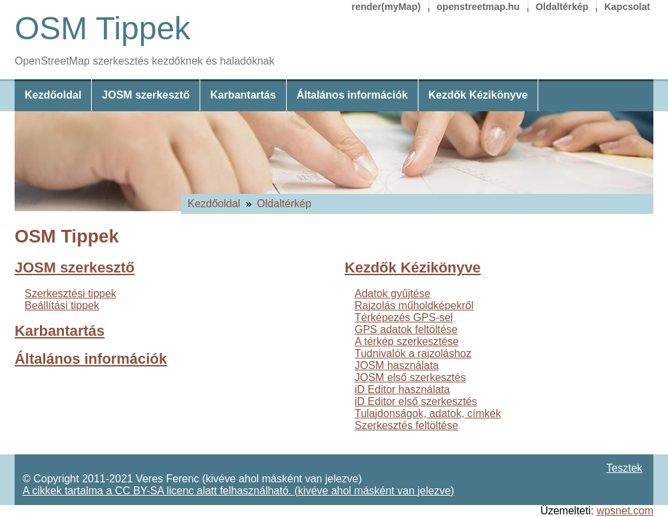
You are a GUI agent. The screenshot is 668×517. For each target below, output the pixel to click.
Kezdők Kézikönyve (478, 95)
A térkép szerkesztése (407, 341)
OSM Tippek (102, 28)
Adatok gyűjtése (392, 293)
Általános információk (352, 95)
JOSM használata (396, 365)
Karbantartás (243, 95)
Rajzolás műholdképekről (414, 305)
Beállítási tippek (62, 305)
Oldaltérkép (562, 6)
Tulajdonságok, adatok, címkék (428, 413)
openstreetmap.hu (478, 6)
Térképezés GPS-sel (404, 317)
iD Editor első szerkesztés (416, 401)
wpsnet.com (625, 510)
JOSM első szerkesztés (410, 377)
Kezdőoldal (53, 95)
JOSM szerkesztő (146, 95)
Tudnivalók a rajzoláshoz (413, 353)
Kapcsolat (627, 6)
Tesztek (624, 468)
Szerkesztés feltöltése (406, 425)
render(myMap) (385, 6)
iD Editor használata (402, 389)
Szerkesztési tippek (70, 293)
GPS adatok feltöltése (406, 329)
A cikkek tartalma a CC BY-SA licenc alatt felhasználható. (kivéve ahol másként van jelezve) (238, 490)
